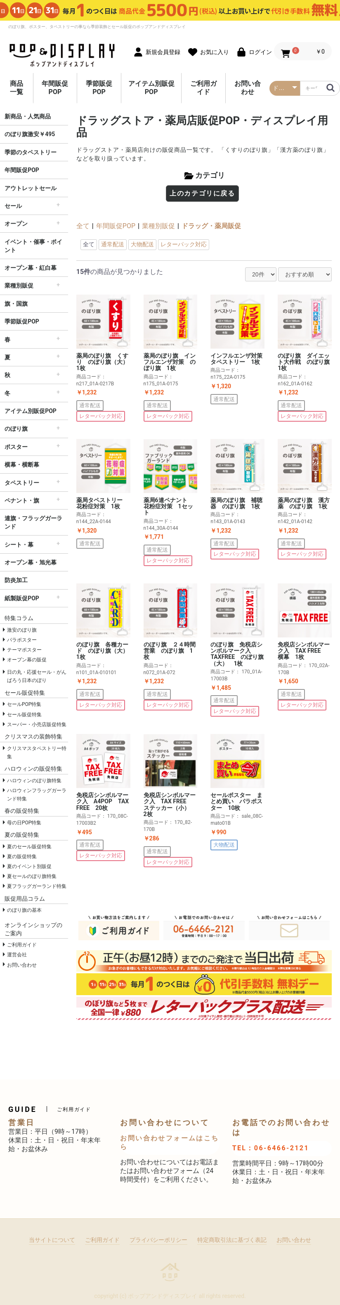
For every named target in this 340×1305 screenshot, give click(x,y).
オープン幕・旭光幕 (31, 562)
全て (83, 226)
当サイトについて (52, 1240)
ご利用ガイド (203, 88)
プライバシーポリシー (158, 1240)
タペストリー (22, 482)
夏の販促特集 (22, 856)
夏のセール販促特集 (29, 847)
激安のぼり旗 (22, 630)
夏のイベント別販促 (29, 866)
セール (13, 206)
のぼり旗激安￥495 (30, 134)
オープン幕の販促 (27, 660)
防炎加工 (16, 580)
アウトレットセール (31, 188)
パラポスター (22, 640)
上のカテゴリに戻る (202, 193)
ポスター (16, 447)
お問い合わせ (247, 88)
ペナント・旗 (22, 500)
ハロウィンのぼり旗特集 (34, 780)
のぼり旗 (16, 428)
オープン (16, 223)
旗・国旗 (16, 303)
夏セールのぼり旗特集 (32, 876)
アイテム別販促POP (151, 88)
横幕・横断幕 (22, 464)
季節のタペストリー (31, 152)
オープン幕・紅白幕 (31, 267)
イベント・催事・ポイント (33, 245)
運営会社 (17, 955)
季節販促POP (99, 88)
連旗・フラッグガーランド (33, 522)
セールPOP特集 (24, 704)
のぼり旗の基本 (24, 910)
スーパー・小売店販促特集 (36, 724)
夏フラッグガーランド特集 (36, 886)
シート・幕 (19, 544)
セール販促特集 (24, 714)
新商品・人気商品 (28, 116)
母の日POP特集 (24, 823)
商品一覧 (16, 88)
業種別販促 (19, 285)
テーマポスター (24, 650)
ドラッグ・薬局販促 (211, 226)
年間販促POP (55, 88)
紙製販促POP (22, 598)
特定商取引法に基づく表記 (232, 1240)
